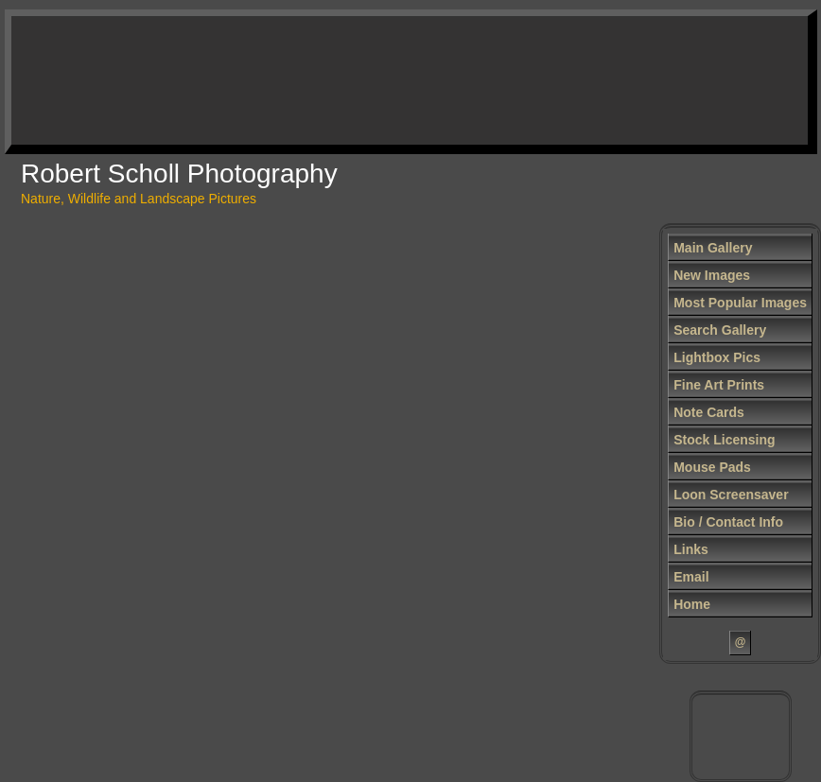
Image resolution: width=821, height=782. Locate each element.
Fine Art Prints (718, 384)
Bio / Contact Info (728, 522)
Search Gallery (719, 330)
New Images (711, 275)
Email (690, 576)
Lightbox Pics (716, 357)
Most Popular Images (740, 302)
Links (690, 549)
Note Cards (708, 412)
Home (691, 604)
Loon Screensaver (730, 494)
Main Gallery (712, 247)
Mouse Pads (712, 467)
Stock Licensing (724, 439)
